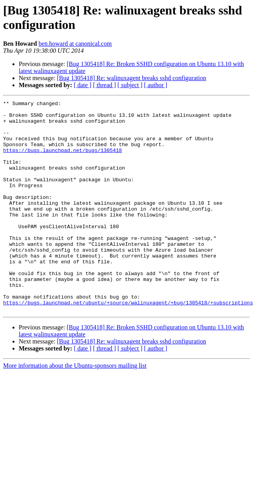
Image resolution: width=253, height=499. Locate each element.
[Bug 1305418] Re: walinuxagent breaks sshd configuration (131, 78)
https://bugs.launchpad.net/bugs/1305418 (62, 160)
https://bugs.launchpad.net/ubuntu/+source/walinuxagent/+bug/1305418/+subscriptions (128, 343)
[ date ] (82, 85)
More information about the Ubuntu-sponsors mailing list (74, 407)
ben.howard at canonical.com (75, 43)
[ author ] (155, 85)
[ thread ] (104, 85)
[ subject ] (130, 85)
